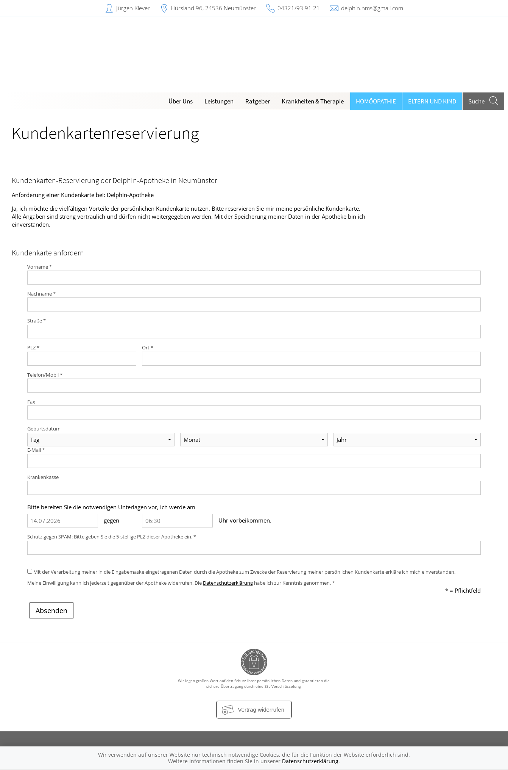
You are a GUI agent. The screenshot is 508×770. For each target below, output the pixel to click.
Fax (31, 401)
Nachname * (41, 293)
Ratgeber (257, 101)
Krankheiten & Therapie (313, 101)
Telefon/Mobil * (44, 374)
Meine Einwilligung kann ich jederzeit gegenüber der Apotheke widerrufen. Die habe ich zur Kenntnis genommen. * (181, 582)
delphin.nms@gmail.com (372, 8)
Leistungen (219, 101)
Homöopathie (376, 101)
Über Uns (180, 101)
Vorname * (39, 266)
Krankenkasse (43, 477)
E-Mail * (36, 449)
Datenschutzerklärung (228, 582)
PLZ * (33, 347)
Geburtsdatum (44, 428)
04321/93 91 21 (298, 8)
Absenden (51, 610)
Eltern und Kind (432, 101)
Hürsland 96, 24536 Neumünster (213, 8)
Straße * (36, 320)
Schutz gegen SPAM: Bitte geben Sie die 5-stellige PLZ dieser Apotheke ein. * (111, 536)
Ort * (147, 347)
